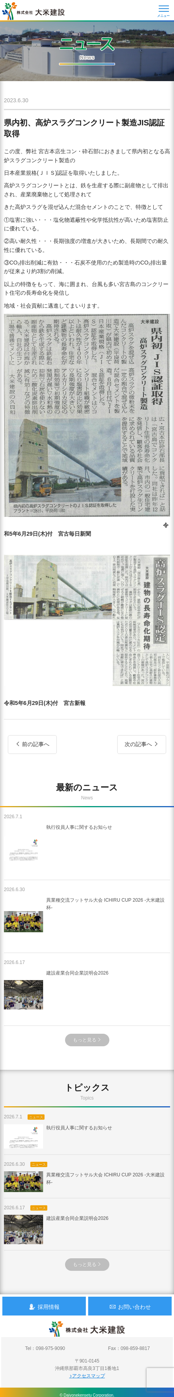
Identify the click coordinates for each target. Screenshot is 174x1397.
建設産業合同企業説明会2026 (56, 994)
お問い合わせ (130, 1306)
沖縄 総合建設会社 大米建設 (33, 11)
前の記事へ (32, 744)
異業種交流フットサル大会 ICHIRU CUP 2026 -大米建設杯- (84, 922)
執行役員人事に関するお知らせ (58, 849)
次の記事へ (142, 744)
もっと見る (87, 1040)
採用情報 (44, 1306)
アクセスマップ (87, 1376)
